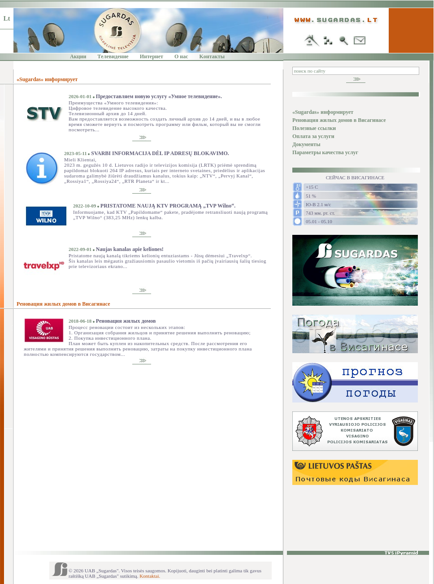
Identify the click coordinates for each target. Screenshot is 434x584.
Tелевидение (112, 56)
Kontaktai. (149, 576)
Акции (78, 56)
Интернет (151, 56)
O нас (181, 56)
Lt (7, 18)
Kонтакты (212, 56)
